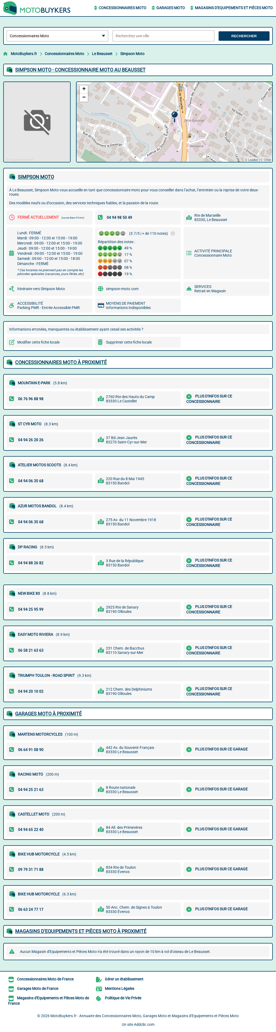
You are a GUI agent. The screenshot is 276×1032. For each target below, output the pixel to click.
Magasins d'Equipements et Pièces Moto (234, 8)
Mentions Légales (119, 988)
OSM (267, 160)
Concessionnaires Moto (122, 8)
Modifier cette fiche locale (38, 342)
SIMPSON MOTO (36, 177)
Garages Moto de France (37, 988)
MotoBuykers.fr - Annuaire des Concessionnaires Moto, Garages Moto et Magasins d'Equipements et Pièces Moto (144, 1016)
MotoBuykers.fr (24, 54)
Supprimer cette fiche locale (129, 342)
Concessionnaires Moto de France (45, 979)
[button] (174, 117)
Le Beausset (102, 54)
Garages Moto (170, 8)
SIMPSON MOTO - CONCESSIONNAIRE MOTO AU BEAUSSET (80, 70)
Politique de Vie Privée (123, 998)
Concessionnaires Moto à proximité (61, 362)
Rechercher (244, 36)
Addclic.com (144, 1024)
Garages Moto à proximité (48, 714)
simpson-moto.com (122, 289)
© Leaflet (251, 160)
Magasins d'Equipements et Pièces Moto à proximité (80, 931)
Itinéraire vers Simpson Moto (41, 289)
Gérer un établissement (124, 979)
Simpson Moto (132, 54)
